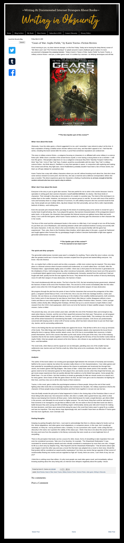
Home (9, 33)
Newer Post (36, 532)
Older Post (111, 532)
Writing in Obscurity (99, 472)
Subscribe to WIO (55, 33)
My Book (30, 33)
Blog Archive (19, 33)
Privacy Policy (86, 33)
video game (89, 472)
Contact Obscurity (71, 33)
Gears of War (49, 472)
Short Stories (41, 33)
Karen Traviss (58, 472)
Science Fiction (81, 472)
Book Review (41, 472)
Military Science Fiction (69, 472)
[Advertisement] (16, 111)
